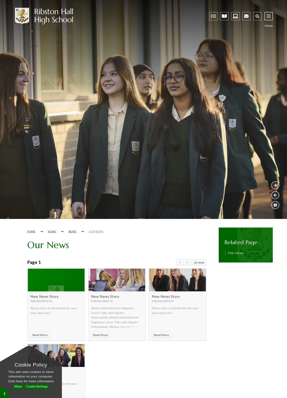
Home (31, 231)
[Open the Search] (257, 16)
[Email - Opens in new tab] (246, 16)
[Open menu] (268, 16)
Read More (40, 335)
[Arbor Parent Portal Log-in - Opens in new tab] (213, 16)
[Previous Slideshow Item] (275, 195)
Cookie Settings (37, 386)
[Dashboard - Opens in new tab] (235, 16)
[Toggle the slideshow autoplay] (275, 205)
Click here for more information (31, 381)
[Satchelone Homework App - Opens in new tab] (224, 16)
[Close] (29, 350)
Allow (18, 386)
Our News (96, 231)
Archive (199, 262)
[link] (180, 262)
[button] (4, 392)
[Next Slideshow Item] (275, 185)
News (73, 231)
